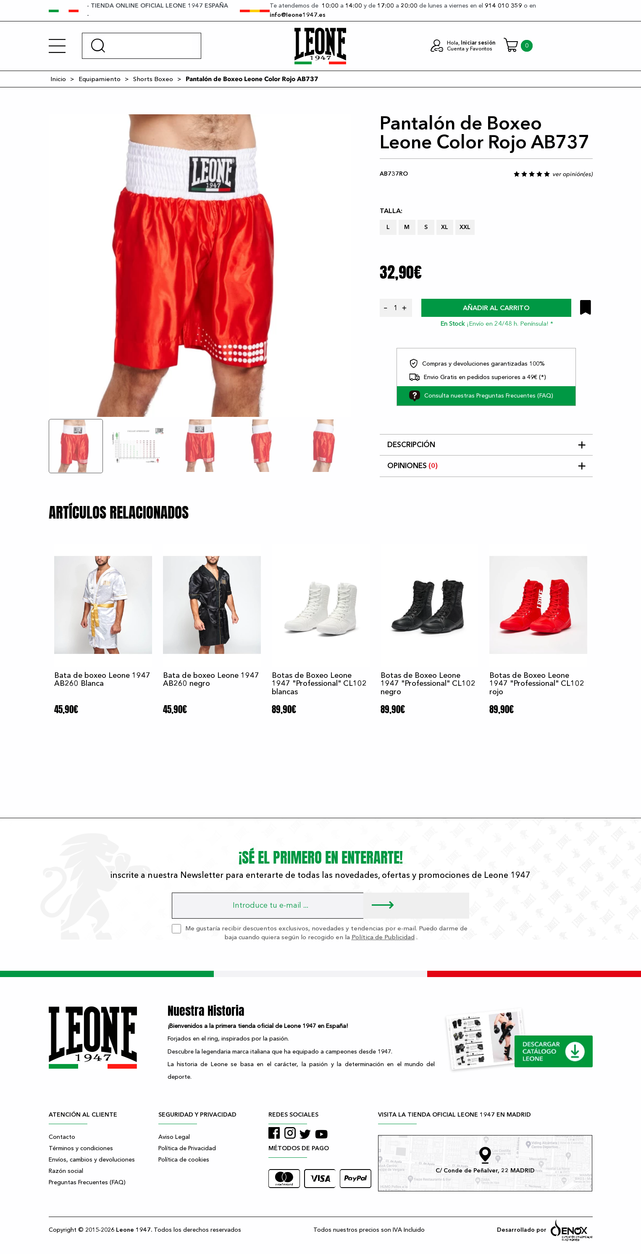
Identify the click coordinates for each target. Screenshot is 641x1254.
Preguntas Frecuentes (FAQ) (87, 1182)
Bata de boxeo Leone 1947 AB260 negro (211, 679)
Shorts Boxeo (153, 79)
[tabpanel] (200, 265)
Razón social (66, 1171)
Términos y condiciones (81, 1148)
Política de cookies (183, 1160)
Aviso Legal (174, 1137)
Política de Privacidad (187, 1148)
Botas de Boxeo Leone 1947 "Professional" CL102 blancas (319, 684)
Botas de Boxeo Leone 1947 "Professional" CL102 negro (428, 684)
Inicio (58, 79)
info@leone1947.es (298, 15)
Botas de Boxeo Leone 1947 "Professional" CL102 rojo (536, 684)
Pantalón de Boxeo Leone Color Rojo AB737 (252, 79)
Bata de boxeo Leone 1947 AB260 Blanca (102, 679)
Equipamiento (100, 79)
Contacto (62, 1137)
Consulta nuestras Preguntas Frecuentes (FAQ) (481, 395)
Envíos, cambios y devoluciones (92, 1160)
